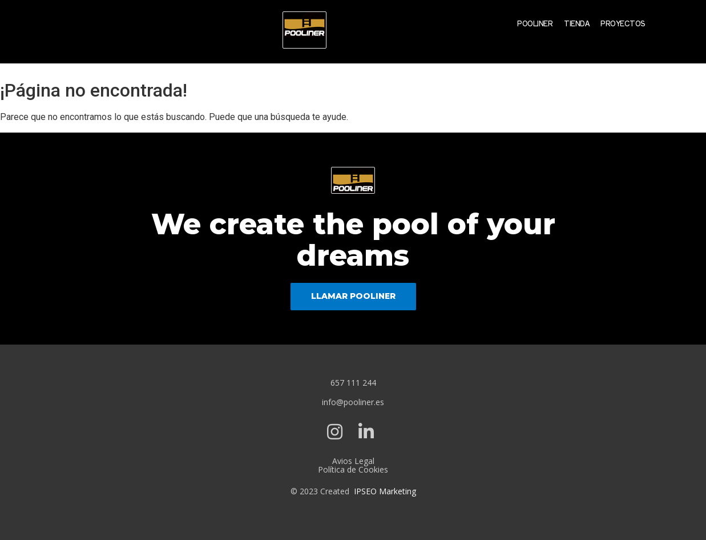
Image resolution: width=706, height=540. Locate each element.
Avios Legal (353, 460)
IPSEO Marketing (385, 491)
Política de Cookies (353, 469)
